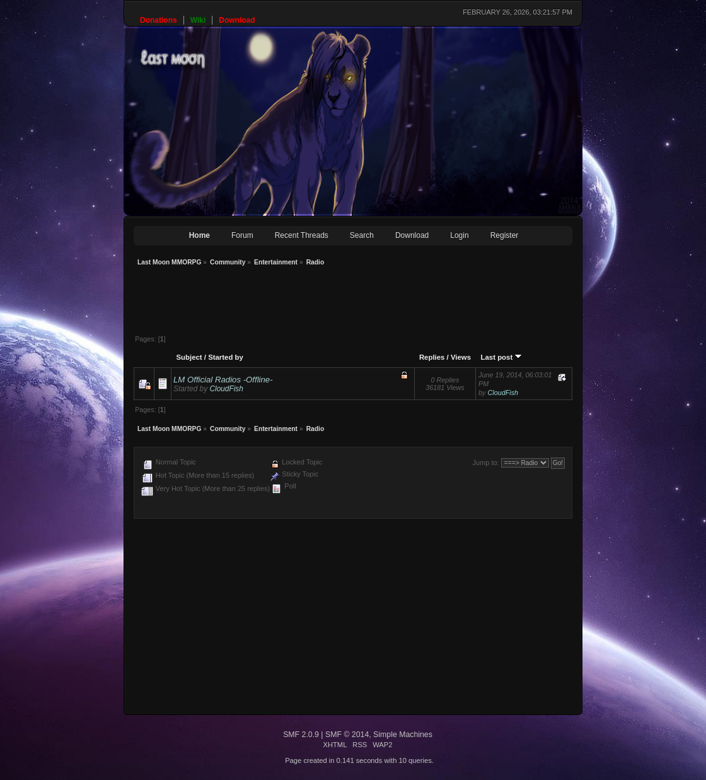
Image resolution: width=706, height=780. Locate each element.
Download (412, 235)
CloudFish (226, 388)
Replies (432, 357)
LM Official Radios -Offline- (223, 379)
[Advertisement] (363, 301)
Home (199, 235)
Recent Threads (301, 235)
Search (362, 235)
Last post (502, 357)
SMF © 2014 (347, 734)
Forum (242, 235)
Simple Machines (402, 734)
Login (459, 235)
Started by (225, 357)
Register (504, 235)
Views (461, 357)
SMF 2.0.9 (301, 734)
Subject (189, 357)
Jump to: (485, 462)
